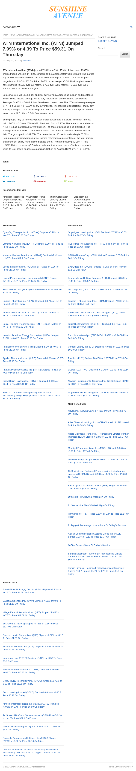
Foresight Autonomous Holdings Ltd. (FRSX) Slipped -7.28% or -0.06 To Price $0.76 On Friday (29, 739)
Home (5, 35)
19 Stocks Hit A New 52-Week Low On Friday (91, 497)
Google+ (70, 176)
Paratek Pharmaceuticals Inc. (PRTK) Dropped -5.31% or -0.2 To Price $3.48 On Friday (32, 371)
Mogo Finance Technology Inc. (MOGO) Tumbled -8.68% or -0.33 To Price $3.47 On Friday (98, 394)
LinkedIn (9, 181)
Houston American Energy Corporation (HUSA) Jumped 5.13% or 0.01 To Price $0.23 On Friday (31, 337)
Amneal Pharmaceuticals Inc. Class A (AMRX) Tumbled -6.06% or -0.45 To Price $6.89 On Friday (31, 705)
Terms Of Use (115, 767)
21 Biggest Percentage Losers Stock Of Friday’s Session (97, 525)
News (12, 35)
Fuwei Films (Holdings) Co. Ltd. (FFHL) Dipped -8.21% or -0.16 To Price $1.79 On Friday (32, 591)
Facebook (40, 176)
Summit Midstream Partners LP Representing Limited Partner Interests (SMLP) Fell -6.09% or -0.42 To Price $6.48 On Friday (95, 556)
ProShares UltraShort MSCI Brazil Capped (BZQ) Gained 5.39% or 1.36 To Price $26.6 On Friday (97, 314)
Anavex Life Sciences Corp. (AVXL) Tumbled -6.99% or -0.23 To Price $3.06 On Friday (31, 314)
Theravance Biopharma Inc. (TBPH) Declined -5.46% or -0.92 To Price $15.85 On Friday (31, 671)
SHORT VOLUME (107, 37)
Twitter (8, 176)
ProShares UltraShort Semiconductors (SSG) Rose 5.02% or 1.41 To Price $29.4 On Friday (32, 717)
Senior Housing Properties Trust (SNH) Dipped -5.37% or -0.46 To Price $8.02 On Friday (32, 325)
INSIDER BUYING (107, 41)
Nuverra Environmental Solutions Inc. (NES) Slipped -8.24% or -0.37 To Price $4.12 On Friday (98, 382)
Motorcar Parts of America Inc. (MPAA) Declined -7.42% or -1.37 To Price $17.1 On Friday (32, 257)
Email (69, 181)
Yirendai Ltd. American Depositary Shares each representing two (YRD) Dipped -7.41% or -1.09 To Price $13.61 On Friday (31, 395)
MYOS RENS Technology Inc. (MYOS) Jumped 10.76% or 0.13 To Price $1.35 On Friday (32, 682)
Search (101, 48)
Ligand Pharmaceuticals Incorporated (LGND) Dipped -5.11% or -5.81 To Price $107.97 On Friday (30, 279)
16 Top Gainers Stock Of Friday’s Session (89, 545)
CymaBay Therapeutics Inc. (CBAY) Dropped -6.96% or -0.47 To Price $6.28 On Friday (31, 234)
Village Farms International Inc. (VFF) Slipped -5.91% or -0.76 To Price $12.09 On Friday (31, 614)
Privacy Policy (127, 767)
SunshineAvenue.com (19, 767)
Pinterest (41, 181)
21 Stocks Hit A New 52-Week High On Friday (91, 505)
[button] (11, 27)
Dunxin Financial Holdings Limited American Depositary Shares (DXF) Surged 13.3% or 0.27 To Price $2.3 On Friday (96, 571)
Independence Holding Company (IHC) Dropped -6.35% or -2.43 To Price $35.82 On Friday (98, 279)
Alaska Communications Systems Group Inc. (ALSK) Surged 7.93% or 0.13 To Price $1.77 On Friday (95, 535)
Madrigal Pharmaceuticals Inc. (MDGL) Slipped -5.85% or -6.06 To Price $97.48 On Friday (97, 449)
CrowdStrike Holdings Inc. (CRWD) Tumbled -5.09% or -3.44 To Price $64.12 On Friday (30, 382)
